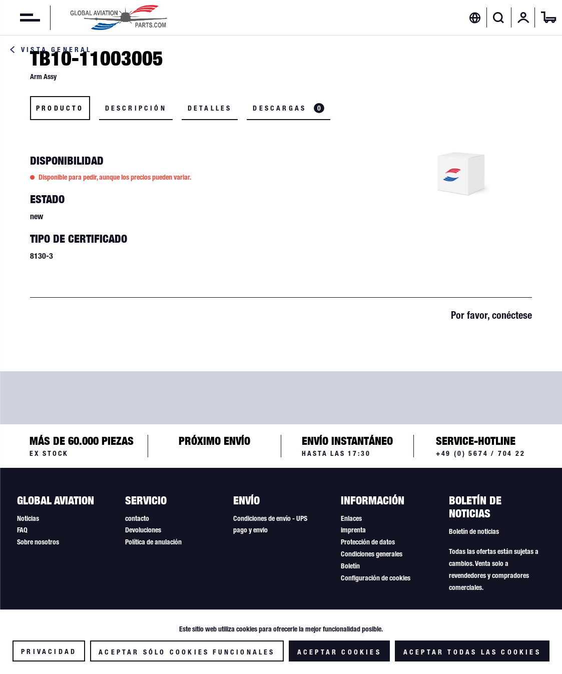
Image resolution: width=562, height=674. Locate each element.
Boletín (350, 566)
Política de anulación (153, 542)
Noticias (28, 518)
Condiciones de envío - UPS (270, 518)
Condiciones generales (371, 554)
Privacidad (49, 651)
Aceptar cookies (339, 652)
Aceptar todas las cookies (472, 652)
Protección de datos (368, 542)
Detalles (210, 108)
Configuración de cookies (375, 578)
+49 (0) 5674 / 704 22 (480, 453)
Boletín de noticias (474, 531)
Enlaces (351, 518)
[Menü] (20, 18)
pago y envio (250, 530)
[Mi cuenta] (523, 18)
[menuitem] (20, 18)
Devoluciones (143, 530)
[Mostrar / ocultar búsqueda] (498, 18)
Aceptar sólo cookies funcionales (187, 652)
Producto (60, 108)
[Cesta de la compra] (548, 18)
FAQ (22, 530)
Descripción (136, 108)
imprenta (353, 530)
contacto (137, 518)
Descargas (288, 108)
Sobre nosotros (38, 542)
